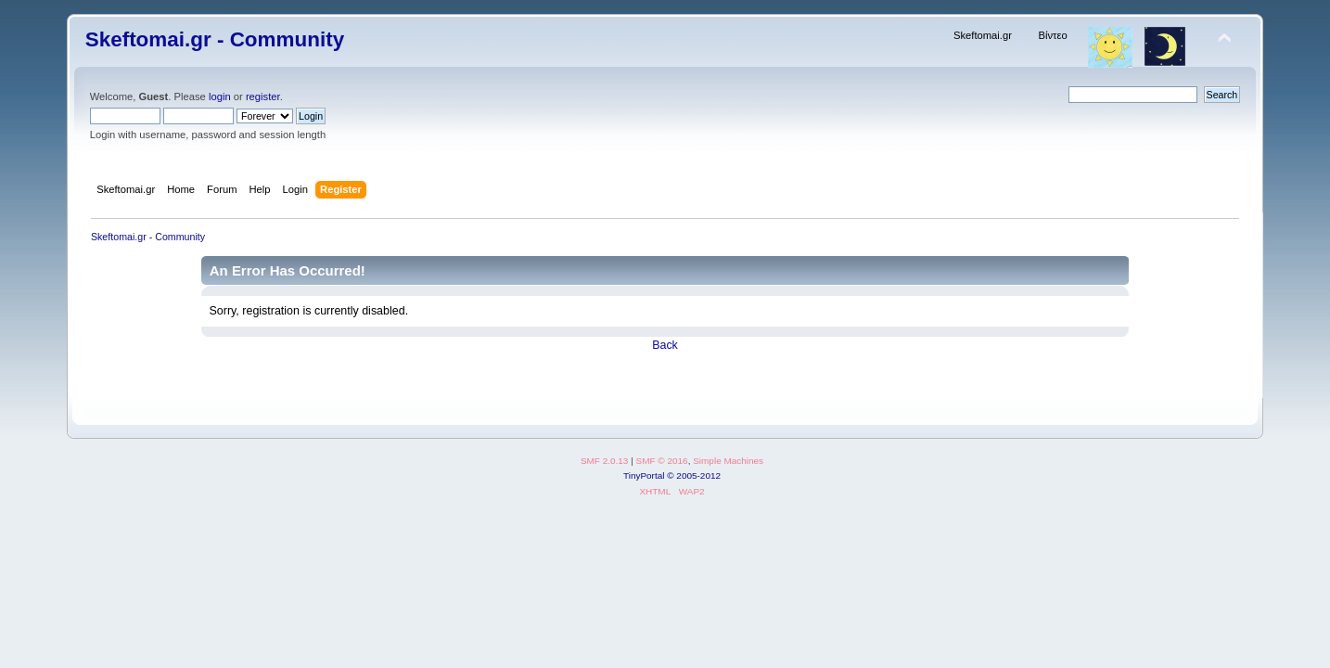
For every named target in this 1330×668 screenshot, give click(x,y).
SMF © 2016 (662, 461)
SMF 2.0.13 (605, 461)
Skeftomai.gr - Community (214, 39)
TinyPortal (644, 475)
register (263, 96)
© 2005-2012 (694, 475)
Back (665, 345)
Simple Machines (728, 461)
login (220, 96)
